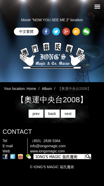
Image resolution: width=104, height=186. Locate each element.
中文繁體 (26, 31)
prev (35, 114)
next (68, 114)
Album (47, 89)
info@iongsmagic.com (48, 146)
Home (31, 89)
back (52, 114)
